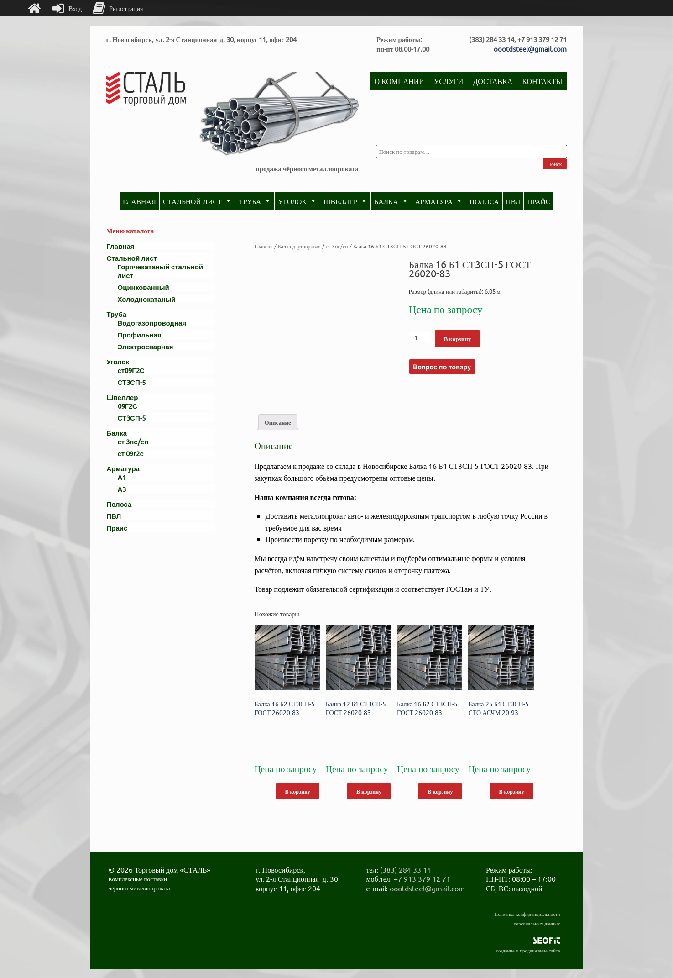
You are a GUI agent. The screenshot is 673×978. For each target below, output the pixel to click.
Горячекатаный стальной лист (160, 270)
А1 (122, 477)
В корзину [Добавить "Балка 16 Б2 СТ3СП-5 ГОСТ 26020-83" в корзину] (297, 791)
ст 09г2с (131, 453)
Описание (278, 422)
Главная (139, 200)
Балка (391, 200)
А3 (122, 488)
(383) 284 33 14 (405, 869)
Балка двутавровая (299, 246)
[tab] (277, 422)
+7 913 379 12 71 (422, 878)
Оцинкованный (143, 287)
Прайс (538, 200)
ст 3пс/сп (337, 246)
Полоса (484, 200)
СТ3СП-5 (132, 382)
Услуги (449, 80)
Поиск (554, 164)
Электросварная (145, 346)
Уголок (297, 200)
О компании (399, 80)
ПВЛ (513, 200)
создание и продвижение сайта (528, 950)
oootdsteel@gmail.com (530, 48)
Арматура (439, 200)
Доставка (492, 80)
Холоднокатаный (147, 298)
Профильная (140, 334)
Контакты (542, 80)
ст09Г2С (131, 370)
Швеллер (345, 200)
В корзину (457, 338)
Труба (255, 200)
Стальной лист (197, 200)
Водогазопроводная (152, 322)
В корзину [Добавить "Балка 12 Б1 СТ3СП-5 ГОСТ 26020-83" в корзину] (368, 791)
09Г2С (127, 405)
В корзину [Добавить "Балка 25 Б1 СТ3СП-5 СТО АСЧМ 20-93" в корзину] (511, 791)
